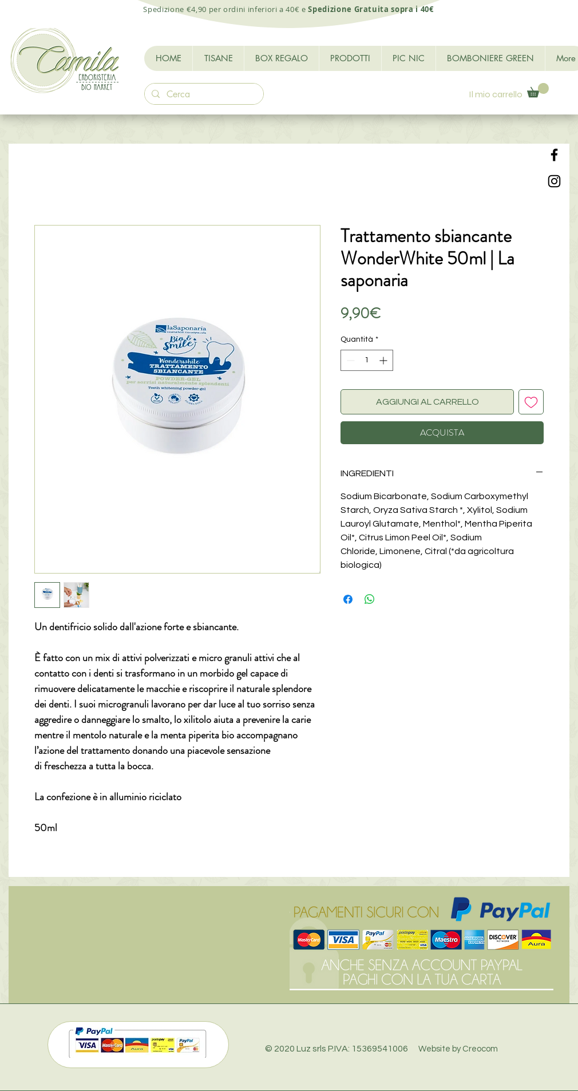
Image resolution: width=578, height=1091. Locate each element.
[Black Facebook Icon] (554, 155)
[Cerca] (203, 94)
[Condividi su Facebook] (348, 599)
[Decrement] (349, 360)
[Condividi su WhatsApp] (370, 599)
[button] (538, 90)
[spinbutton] (367, 360)
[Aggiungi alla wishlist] (531, 401)
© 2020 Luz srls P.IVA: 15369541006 (381, 1048)
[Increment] (384, 360)
